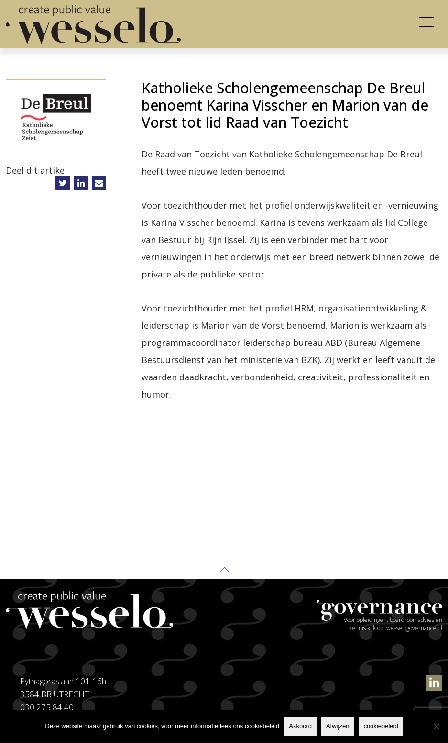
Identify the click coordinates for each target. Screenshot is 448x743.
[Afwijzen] (436, 726)
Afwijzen (337, 726)
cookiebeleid (380, 726)
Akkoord (300, 726)
